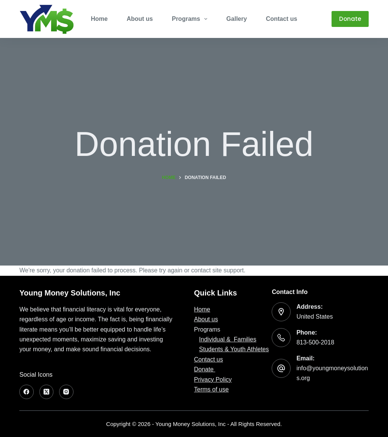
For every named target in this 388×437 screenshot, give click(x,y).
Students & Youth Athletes (234, 349)
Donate (350, 19)
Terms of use (211, 389)
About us (206, 319)
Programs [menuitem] (191, 19)
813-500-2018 (315, 342)
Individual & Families (227, 339)
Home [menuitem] (99, 19)
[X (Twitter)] (46, 392)
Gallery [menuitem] (236, 19)
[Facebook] (26, 392)
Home (202, 309)
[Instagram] (66, 392)
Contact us (208, 359)
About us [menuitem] (140, 19)
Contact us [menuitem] (281, 19)
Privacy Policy (213, 379)
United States (314, 316)
